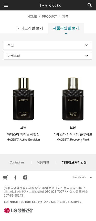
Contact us (16, 162)
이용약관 (43, 162)
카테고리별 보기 (30, 28)
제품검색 (89, 5)
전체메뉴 (6, 5)
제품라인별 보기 (66, 29)
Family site (79, 177)
